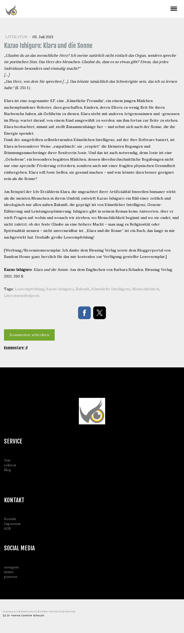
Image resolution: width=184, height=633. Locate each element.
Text (7, 461)
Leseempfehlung (29, 289)
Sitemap (69, 611)
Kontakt (10, 519)
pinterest (10, 577)
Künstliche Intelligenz (110, 289)
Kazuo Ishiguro (60, 289)
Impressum (12, 524)
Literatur (16, 36)
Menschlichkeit (145, 289)
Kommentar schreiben (29, 334)
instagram (11, 567)
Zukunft (82, 289)
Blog (7, 470)
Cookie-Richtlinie (51, 611)
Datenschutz (28, 611)
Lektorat (10, 465)
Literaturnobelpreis (22, 295)
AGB (7, 529)
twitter (9, 572)
